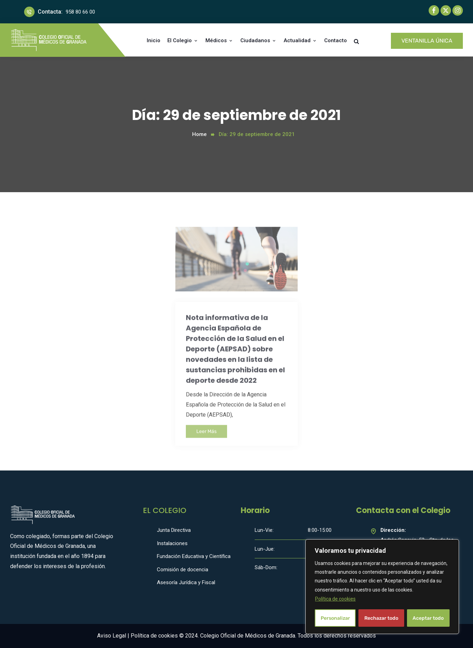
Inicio (153, 40)
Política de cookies (335, 599)
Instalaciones (172, 543)
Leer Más (206, 444)
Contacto (335, 40)
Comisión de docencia (182, 569)
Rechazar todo (381, 618)
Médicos (216, 40)
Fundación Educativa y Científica (194, 556)
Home (199, 134)
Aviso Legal (111, 635)
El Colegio (179, 40)
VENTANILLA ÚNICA (426, 40)
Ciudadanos (255, 40)
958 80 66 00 (80, 12)
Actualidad (297, 40)
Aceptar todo (428, 618)
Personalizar (335, 618)
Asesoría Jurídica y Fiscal (186, 582)
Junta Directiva (174, 530)
